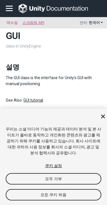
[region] (53, 156)
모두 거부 (53, 179)
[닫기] (103, 116)
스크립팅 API (34, 22)
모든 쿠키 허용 (53, 194)
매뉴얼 (12, 22)
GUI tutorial (33, 100)
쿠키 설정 (53, 165)
